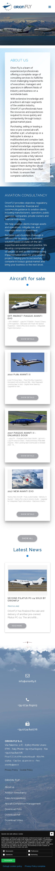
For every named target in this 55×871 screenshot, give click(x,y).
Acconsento (8, 860)
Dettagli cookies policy (12, 866)
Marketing (33, 855)
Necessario (8, 851)
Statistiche (8, 855)
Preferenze (33, 851)
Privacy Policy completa (35, 866)
